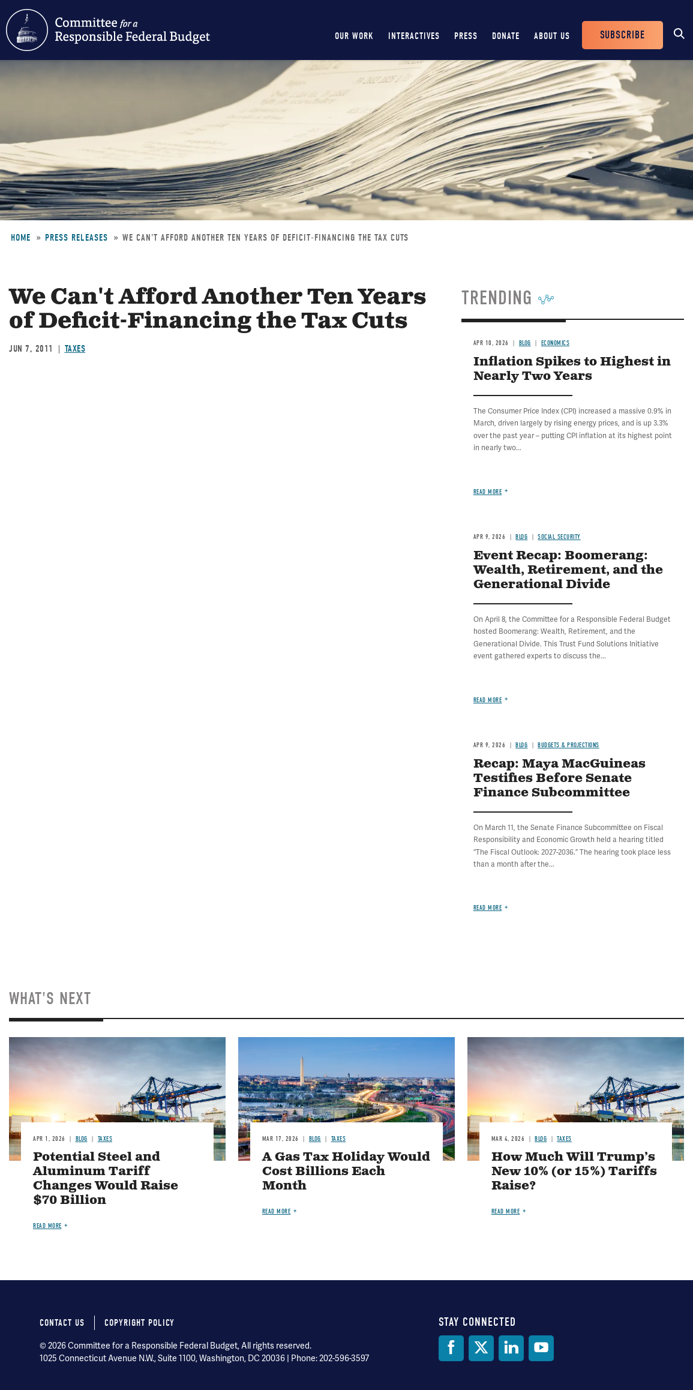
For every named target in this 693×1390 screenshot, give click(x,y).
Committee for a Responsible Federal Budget (108, 30)
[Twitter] (481, 1348)
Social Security (559, 537)
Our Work (354, 36)
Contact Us (62, 1322)
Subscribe (622, 35)
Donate (506, 36)
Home (21, 237)
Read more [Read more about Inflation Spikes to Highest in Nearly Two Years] (487, 492)
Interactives (414, 36)
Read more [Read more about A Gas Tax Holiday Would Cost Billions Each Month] (276, 1211)
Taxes (75, 348)
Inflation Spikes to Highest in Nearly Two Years (572, 369)
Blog (525, 343)
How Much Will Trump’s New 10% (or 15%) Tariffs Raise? (574, 1171)
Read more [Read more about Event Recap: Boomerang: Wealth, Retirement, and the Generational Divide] (487, 700)
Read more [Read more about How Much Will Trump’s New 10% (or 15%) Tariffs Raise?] (505, 1211)
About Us (552, 36)
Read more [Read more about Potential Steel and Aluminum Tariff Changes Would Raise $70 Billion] (47, 1226)
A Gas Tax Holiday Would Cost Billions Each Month (346, 1171)
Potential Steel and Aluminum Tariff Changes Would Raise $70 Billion (105, 1179)
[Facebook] (451, 1348)
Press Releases (76, 237)
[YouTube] (541, 1348)
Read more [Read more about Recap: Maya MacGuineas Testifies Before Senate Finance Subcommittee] (487, 908)
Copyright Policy (139, 1322)
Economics (555, 343)
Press (466, 36)
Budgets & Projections (568, 745)
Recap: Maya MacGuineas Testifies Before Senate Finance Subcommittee (559, 778)
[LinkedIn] (511, 1348)
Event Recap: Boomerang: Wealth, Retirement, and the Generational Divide (568, 570)
